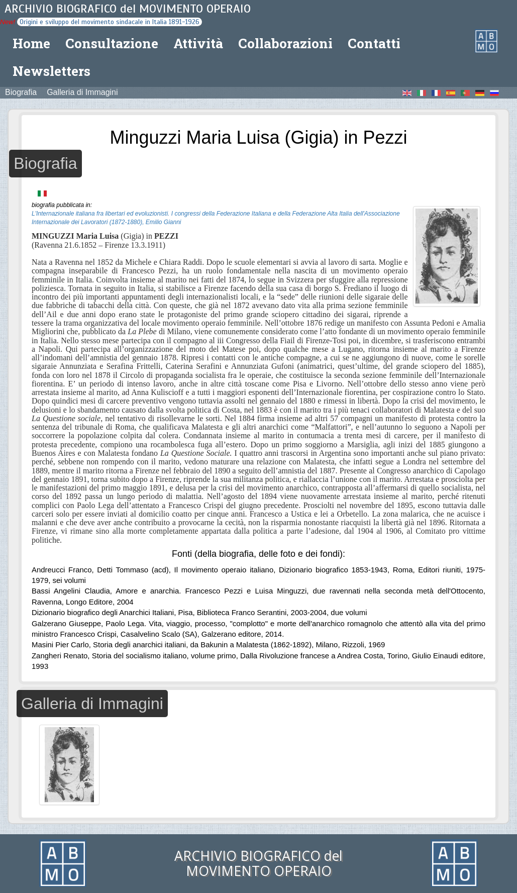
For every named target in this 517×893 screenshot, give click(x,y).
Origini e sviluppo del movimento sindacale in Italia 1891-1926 (109, 22)
